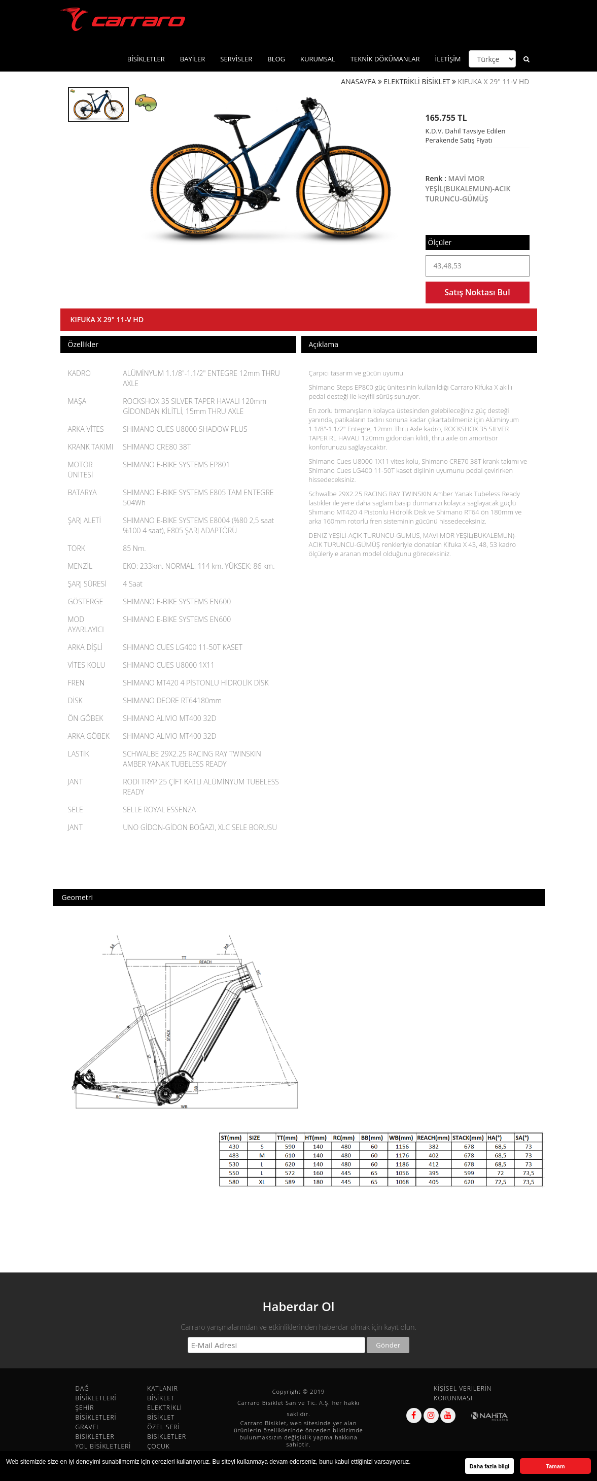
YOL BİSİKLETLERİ (103, 1446)
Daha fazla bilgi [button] (490, 1466)
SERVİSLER (236, 58)
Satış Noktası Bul (477, 292)
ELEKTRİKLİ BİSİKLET (416, 81)
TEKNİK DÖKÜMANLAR (385, 58)
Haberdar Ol (298, 1306)
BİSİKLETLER (146, 58)
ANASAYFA (358, 81)
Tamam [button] (555, 1466)
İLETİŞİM (448, 58)
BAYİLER (192, 58)
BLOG (276, 58)
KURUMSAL (317, 58)
